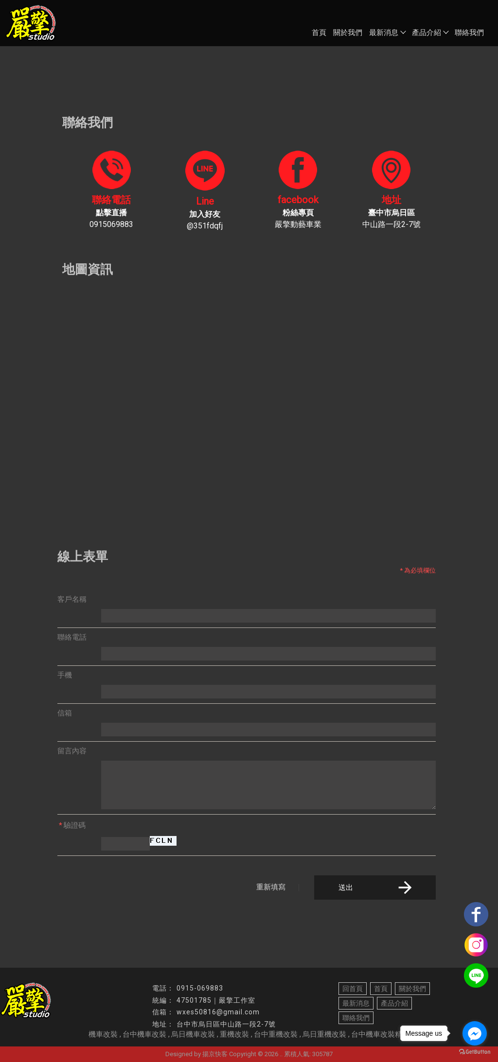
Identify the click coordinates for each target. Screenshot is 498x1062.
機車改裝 (103, 1034)
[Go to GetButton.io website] (474, 1052)
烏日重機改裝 (324, 1034)
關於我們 (347, 32)
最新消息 (387, 32)
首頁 (319, 32)
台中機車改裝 (144, 1034)
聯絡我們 (469, 32)
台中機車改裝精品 (380, 1034)
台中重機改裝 (276, 1034)
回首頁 (352, 988)
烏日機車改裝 (193, 1034)
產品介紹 (430, 32)
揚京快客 (215, 1054)
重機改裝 (234, 1034)
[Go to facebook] (474, 1033)
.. (281, 1054)
